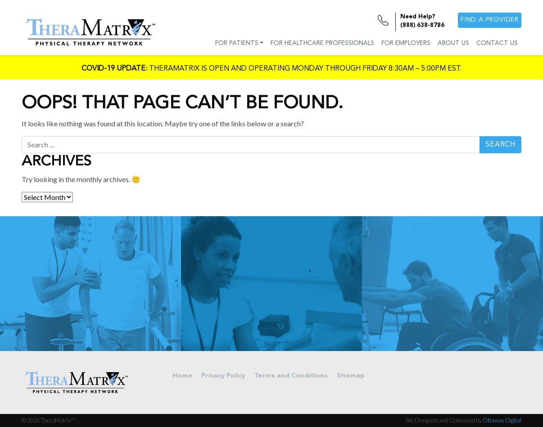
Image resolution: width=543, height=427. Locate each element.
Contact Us (497, 43)
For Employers (405, 43)
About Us (453, 43)
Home (182, 376)
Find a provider (490, 20)
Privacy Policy (223, 376)
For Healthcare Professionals (322, 43)
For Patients (236, 43)
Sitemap (351, 376)
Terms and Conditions (291, 376)
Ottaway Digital (502, 420)
